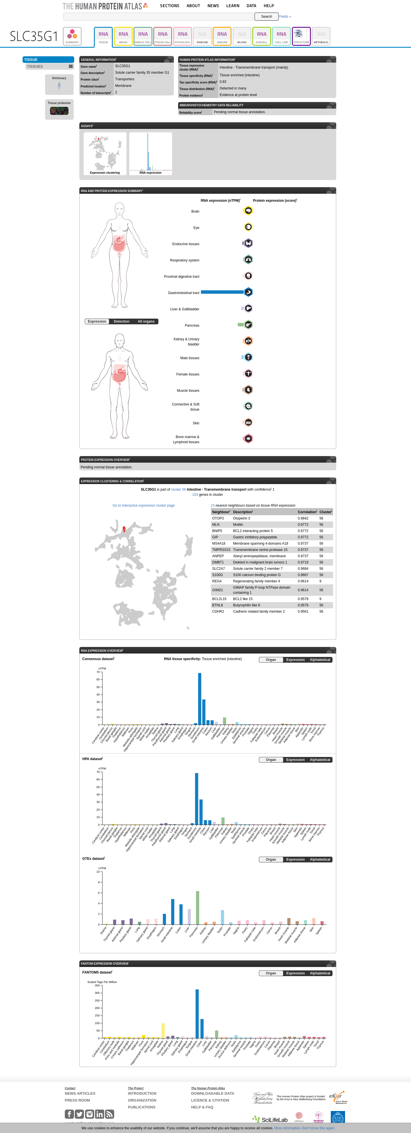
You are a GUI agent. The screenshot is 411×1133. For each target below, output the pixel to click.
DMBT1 (218, 562)
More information (287, 1128)
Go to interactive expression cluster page (144, 505)
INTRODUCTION (142, 1093)
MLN (215, 525)
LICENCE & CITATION (210, 1100)
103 (195, 495)
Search (266, 17)
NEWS (213, 6)
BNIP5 (217, 531)
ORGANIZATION (142, 1100)
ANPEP (218, 556)
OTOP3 (218, 518)
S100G (217, 575)
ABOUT (193, 6)
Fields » (285, 17)
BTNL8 (217, 605)
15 (213, 505)
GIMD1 (217, 590)
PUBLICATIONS (142, 1107)
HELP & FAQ (202, 1107)
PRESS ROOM (77, 1100)
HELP (269, 6)
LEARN (232, 6)
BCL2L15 (219, 599)
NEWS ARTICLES (80, 1093)
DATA (251, 6)
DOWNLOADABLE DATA (212, 1093)
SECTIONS (170, 6)
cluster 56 (178, 489)
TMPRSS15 (221, 550)
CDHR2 (218, 612)
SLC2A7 (218, 569)
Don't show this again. (318, 1128)
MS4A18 (218, 543)
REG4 (217, 581)
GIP (215, 537)
